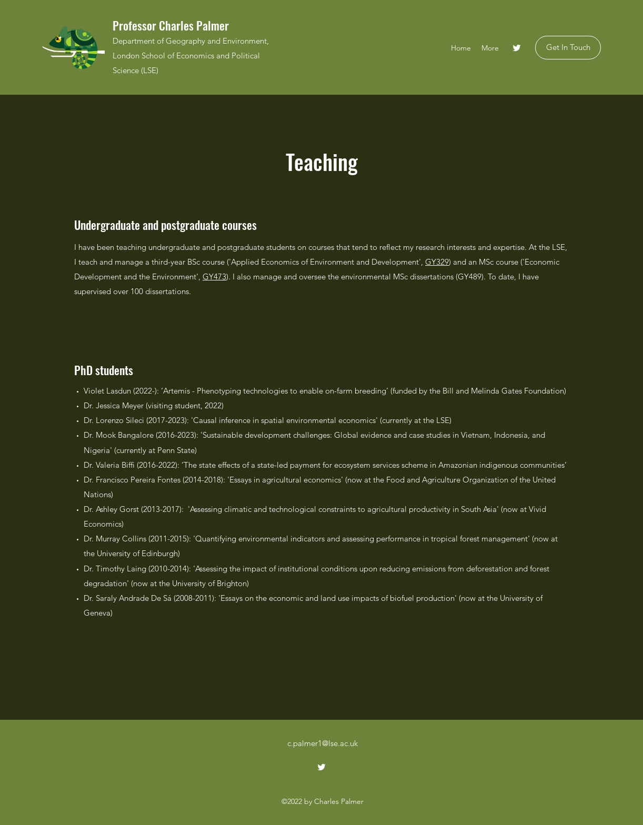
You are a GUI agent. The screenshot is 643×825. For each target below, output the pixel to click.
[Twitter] (516, 48)
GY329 (437, 262)
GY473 (214, 276)
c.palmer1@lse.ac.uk (322, 743)
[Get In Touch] (568, 47)
